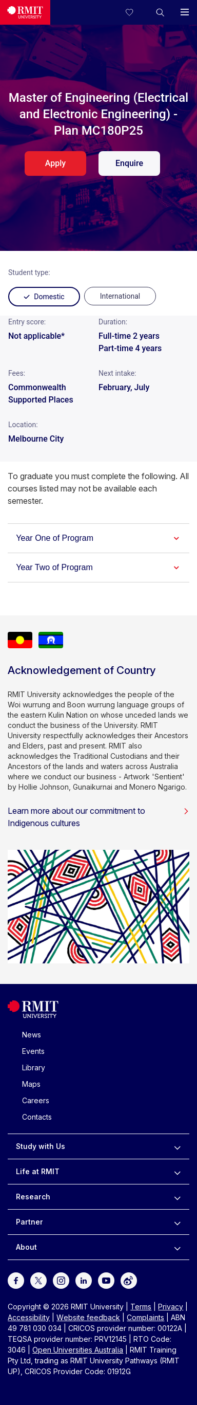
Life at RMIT (38, 1171)
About (26, 1247)
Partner (29, 1221)
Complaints (145, 1317)
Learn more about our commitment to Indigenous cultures (98, 817)
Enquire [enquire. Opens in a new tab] (129, 163)
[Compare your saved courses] (135, 12)
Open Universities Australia (77, 1349)
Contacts (37, 1116)
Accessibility (29, 1317)
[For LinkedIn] (83, 1279)
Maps (31, 1084)
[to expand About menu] (177, 1247)
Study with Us (40, 1146)
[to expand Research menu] (177, 1197)
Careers (35, 1100)
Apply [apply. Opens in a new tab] (55, 163)
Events (33, 1051)
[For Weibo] (129, 1279)
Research (33, 1196)
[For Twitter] (38, 1279)
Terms (140, 1306)
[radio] (120, 296)
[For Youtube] (106, 1279)
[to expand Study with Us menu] (177, 1146)
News (31, 1034)
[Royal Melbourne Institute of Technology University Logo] (25, 12)
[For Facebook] (16, 1279)
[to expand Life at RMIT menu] (177, 1171)
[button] (160, 12)
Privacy (170, 1306)
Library (33, 1067)
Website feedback (88, 1317)
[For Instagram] (61, 1279)
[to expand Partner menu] (177, 1222)
